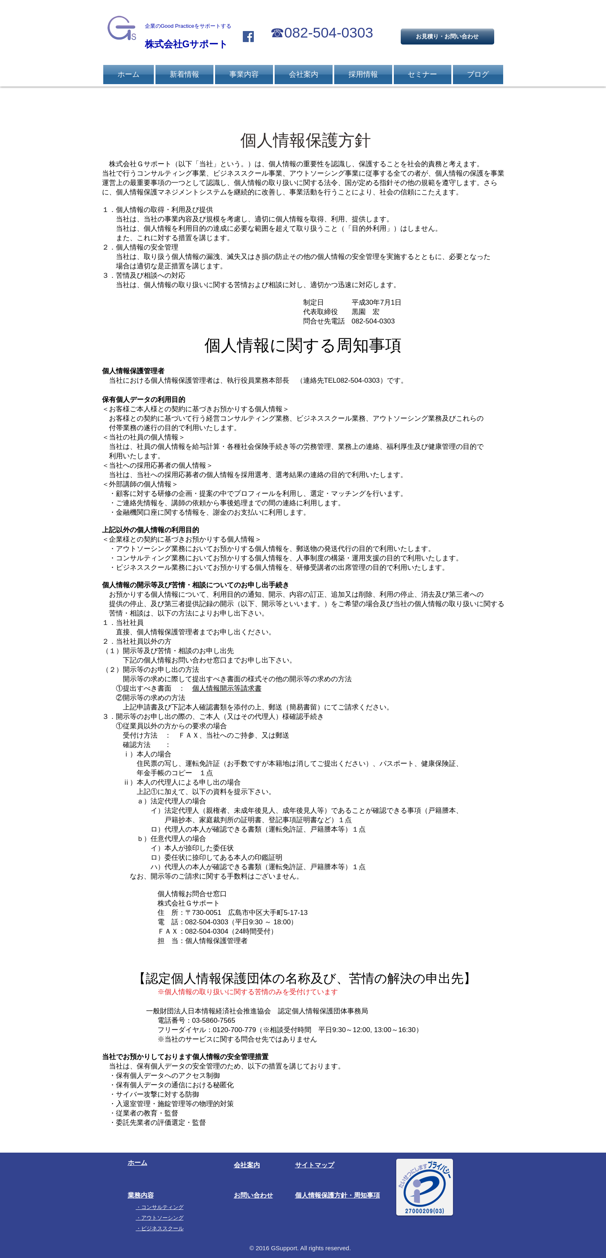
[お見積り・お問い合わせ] (447, 37)
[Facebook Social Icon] (248, 36)
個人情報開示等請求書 (227, 688)
